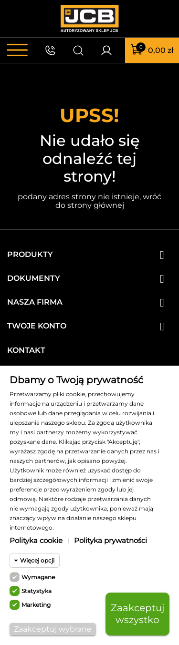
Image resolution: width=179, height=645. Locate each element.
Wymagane (38, 577)
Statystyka (36, 590)
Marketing (36, 604)
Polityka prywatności (110, 540)
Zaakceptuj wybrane (53, 629)
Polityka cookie (36, 540)
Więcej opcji (37, 560)
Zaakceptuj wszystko (137, 613)
